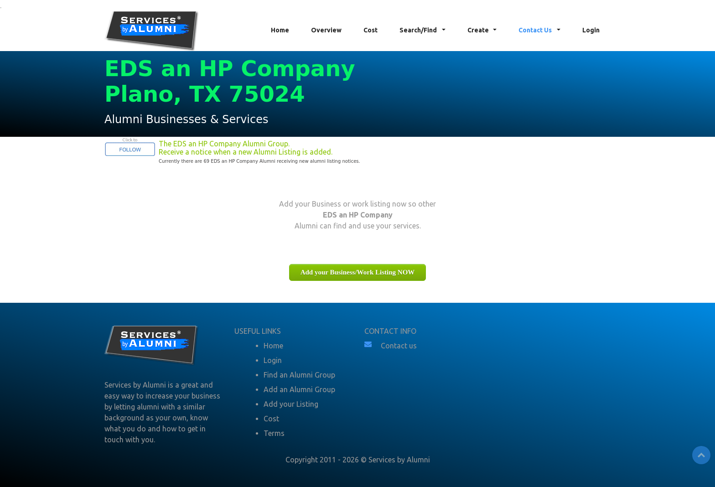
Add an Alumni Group (299, 389)
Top (701, 455)
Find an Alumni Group (299, 375)
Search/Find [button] (418, 30)
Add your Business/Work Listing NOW (358, 272)
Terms (274, 433)
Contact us (399, 346)
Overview (326, 30)
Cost (370, 30)
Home (280, 30)
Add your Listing (291, 404)
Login (591, 30)
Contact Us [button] (535, 30)
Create (478, 30)
